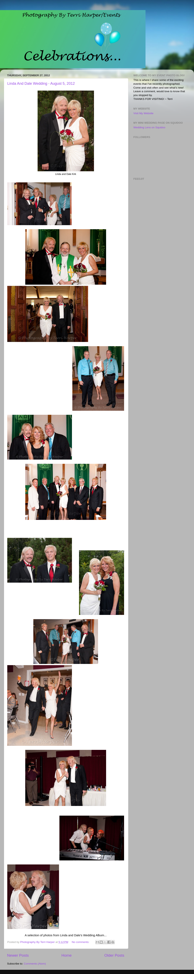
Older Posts (114, 955)
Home (66, 955)
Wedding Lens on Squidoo (149, 127)
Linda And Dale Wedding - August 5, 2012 (41, 84)
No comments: (81, 942)
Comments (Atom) (35, 963)
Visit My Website (143, 113)
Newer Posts (18, 955)
